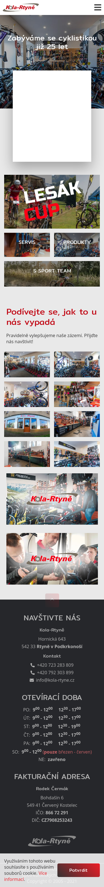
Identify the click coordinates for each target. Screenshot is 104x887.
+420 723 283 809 (54, 665)
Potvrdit (78, 870)
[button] (97, 7)
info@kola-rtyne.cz (54, 680)
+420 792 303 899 (54, 672)
